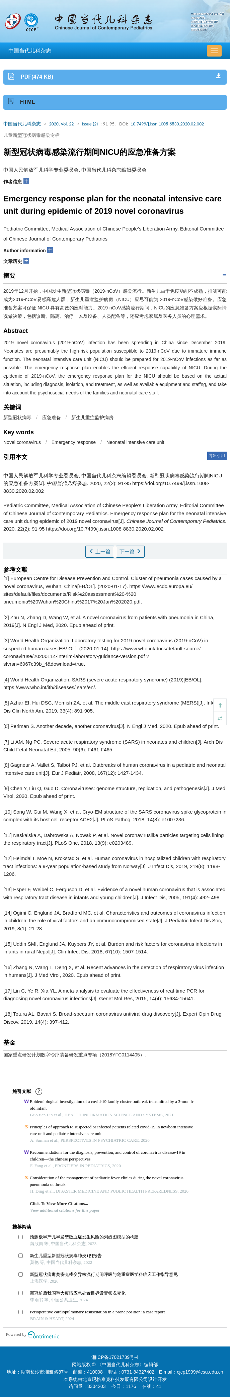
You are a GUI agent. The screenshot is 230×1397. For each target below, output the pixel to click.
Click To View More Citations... (59, 1203)
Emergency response (74, 442)
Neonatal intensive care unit (135, 442)
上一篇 (99, 551)
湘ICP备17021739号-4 (114, 1357)
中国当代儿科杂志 (29, 51)
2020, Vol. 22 (61, 124)
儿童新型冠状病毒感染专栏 (31, 135)
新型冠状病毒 (17, 417)
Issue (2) (90, 124)
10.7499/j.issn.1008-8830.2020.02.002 (167, 124)
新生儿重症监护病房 (92, 417)
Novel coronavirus (22, 442)
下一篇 (130, 551)
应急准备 (51, 417)
